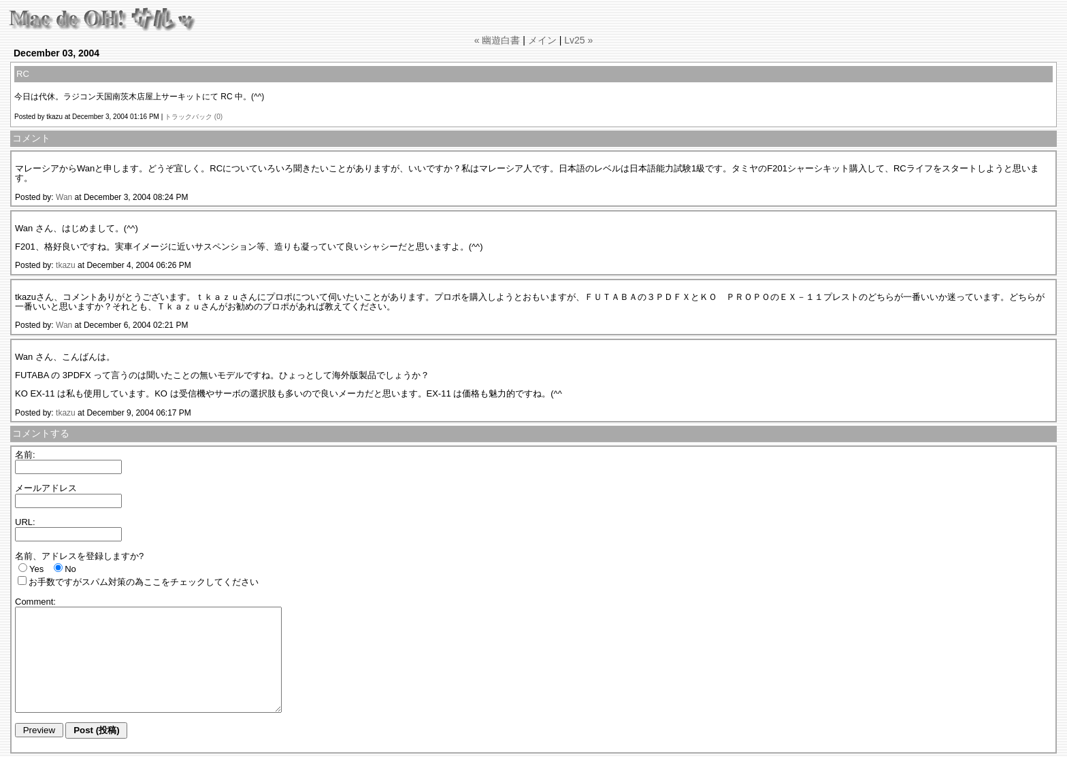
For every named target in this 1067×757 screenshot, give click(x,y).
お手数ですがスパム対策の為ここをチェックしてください (144, 582)
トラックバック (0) (194, 116)
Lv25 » (578, 40)
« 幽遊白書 (497, 40)
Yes (36, 569)
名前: (25, 455)
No (70, 569)
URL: (25, 522)
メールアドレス (46, 488)
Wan (64, 197)
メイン (542, 40)
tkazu (66, 265)
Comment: (35, 601)
